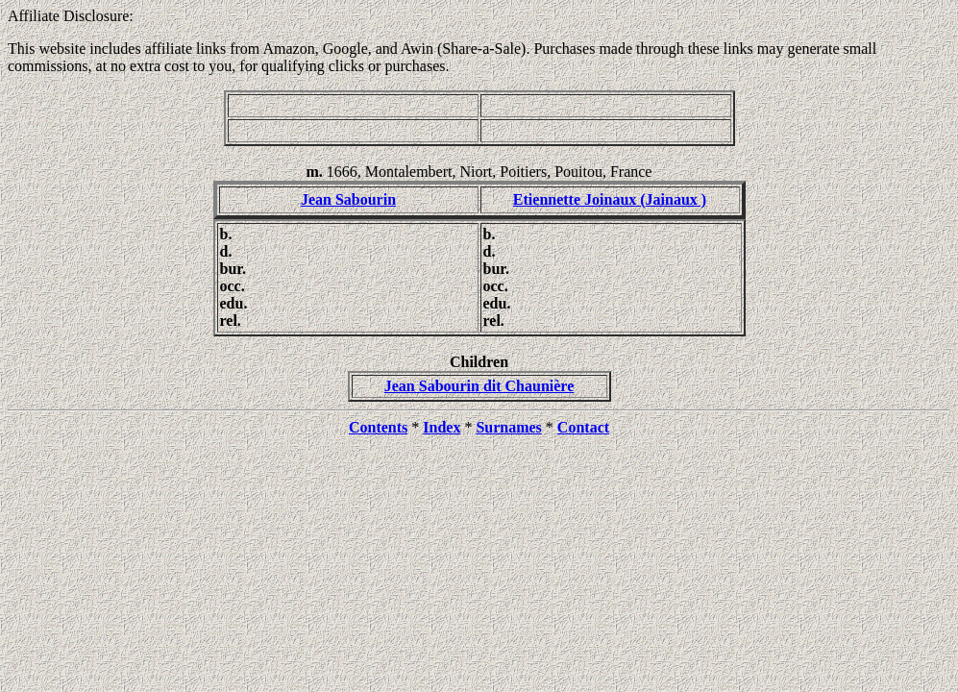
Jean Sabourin (348, 199)
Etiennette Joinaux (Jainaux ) (609, 199)
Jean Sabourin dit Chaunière (479, 386)
